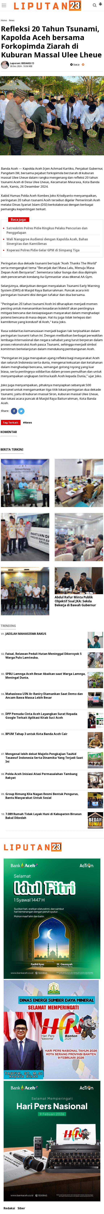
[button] (100, 2)
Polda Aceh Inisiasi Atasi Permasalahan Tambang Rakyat (41, 776)
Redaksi (9, 1208)
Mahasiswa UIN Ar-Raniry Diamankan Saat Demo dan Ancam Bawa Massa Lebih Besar (44, 696)
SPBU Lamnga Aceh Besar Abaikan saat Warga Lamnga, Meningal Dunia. (45, 676)
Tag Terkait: (11, 422)
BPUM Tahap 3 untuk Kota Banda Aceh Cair (36, 734)
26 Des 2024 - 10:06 (19, 66)
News (11, 20)
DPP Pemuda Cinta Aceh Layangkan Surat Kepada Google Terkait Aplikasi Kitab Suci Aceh (41, 716)
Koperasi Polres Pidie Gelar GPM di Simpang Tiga (43, 250)
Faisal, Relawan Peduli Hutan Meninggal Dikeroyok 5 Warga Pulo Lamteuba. (43, 656)
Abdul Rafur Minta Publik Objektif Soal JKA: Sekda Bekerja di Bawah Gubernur (75, 601)
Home (4, 20)
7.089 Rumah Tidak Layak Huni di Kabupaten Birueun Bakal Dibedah (43, 816)
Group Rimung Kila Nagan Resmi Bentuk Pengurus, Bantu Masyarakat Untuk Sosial (42, 796)
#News (27, 422)
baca (74, 64)
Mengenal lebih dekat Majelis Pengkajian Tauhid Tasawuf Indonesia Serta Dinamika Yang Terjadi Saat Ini (44, 757)
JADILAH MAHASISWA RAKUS (25, 634)
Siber (21, 1208)
